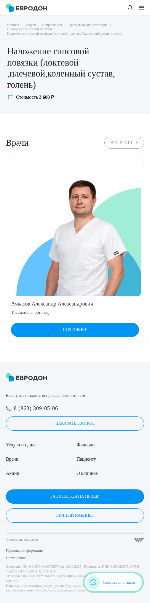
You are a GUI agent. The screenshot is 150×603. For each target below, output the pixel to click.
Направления (52, 25)
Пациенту (86, 459)
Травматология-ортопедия (88, 25)
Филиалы (85, 444)
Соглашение (16, 558)
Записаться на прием (75, 496)
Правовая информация (24, 550)
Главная (13, 25)
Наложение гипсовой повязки (29, 29)
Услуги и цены (20, 444)
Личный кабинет (75, 515)
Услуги (30, 25)
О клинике (87, 473)
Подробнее (75, 329)
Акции (12, 473)
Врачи (12, 459)
